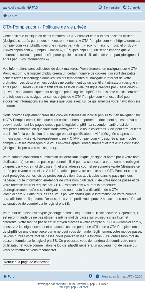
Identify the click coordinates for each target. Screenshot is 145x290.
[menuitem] (32, 7)
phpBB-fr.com (79, 287)
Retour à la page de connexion (26, 262)
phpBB (60, 284)
